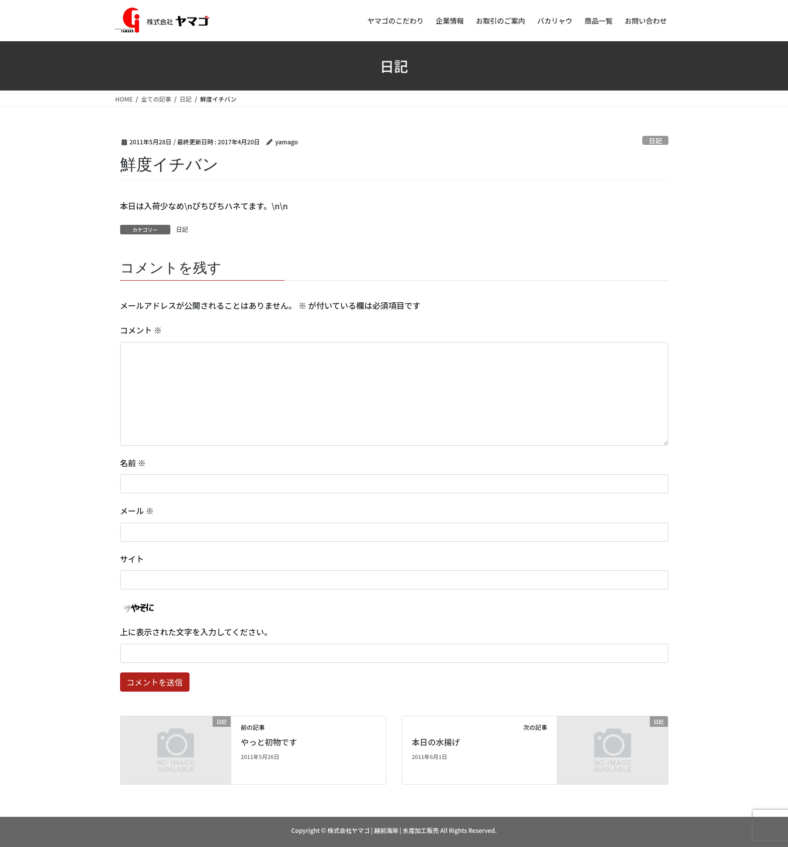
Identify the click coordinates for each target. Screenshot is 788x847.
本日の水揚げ (436, 742)
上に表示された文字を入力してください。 (196, 632)
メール (137, 510)
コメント (141, 330)
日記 (655, 140)
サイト (132, 559)
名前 (133, 463)
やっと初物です (269, 742)
